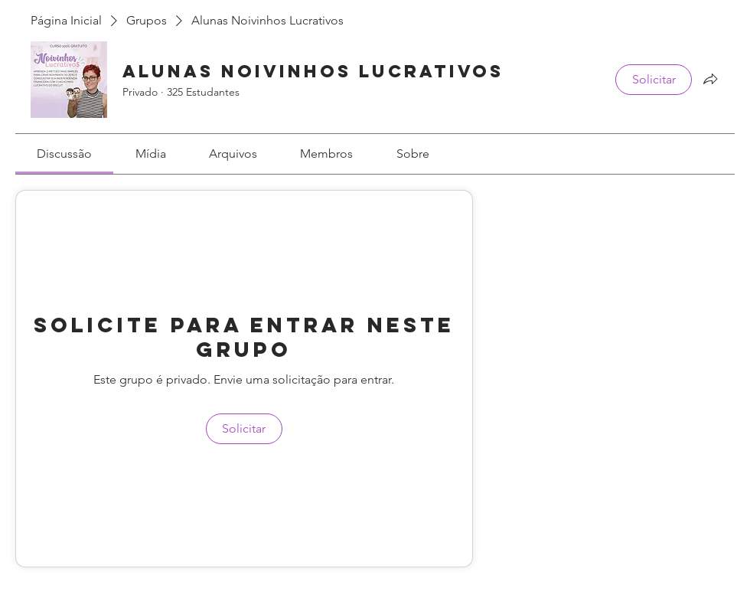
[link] (64, 153)
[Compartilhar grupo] (710, 79)
